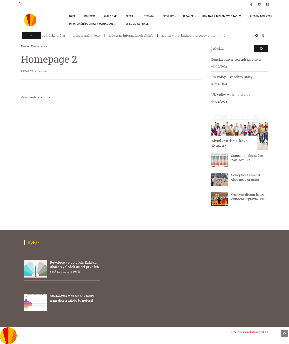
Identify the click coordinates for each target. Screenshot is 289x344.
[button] (22, 3)
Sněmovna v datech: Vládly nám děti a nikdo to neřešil (72, 298)
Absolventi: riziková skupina (229, 143)
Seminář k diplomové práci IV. (221, 16)
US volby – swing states (230, 94)
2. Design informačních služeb (132, 35)
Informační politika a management (93, 23)
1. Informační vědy (88, 35)
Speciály (168, 16)
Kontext (89, 16)
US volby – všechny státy (232, 77)
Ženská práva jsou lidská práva (42, 35)
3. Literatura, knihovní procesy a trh (189, 35)
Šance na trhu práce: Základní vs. (247, 157)
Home (25, 46)
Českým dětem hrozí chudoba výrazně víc (248, 196)
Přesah (130, 16)
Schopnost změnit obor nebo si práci (245, 177)
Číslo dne (110, 16)
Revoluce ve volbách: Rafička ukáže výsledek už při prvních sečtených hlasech (74, 266)
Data (72, 16)
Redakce (187, 16)
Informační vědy (261, 16)
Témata (149, 16)
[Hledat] (261, 48)
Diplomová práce (137, 23)
